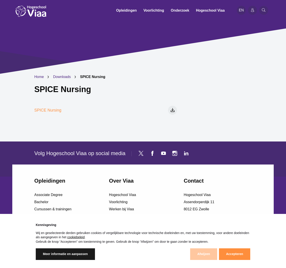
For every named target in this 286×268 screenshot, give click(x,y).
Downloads (62, 77)
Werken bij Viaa (121, 209)
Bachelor (41, 202)
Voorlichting (118, 202)
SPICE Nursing (62, 89)
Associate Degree (48, 195)
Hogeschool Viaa (122, 195)
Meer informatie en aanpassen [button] (65, 254)
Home (39, 77)
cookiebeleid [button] (76, 237)
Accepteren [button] (234, 254)
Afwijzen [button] (203, 254)
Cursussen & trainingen (53, 209)
